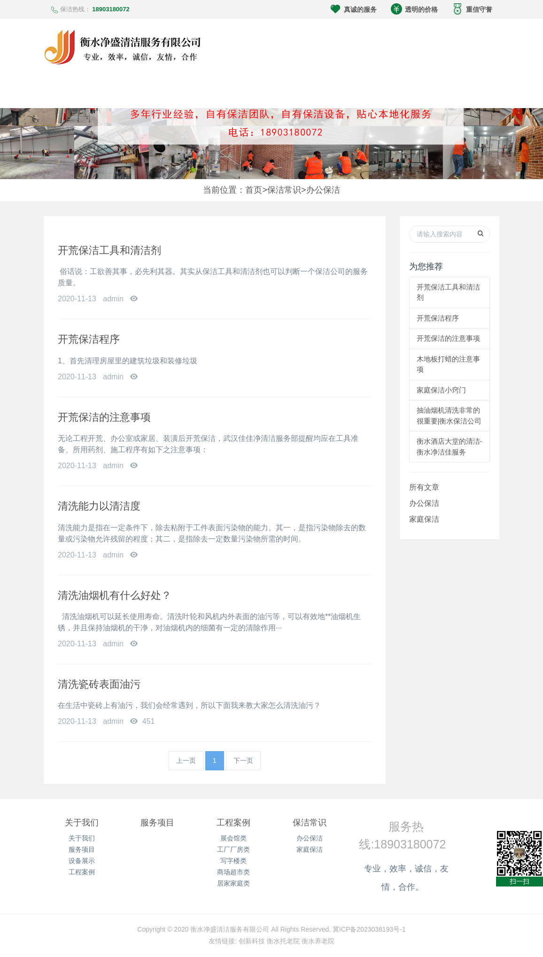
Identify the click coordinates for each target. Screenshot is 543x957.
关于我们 (82, 822)
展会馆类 (233, 838)
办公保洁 (323, 190)
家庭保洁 (424, 519)
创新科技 (252, 941)
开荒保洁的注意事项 (104, 417)
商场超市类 (233, 872)
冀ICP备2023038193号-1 (369, 929)
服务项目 (82, 849)
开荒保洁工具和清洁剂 (109, 250)
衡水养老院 (318, 941)
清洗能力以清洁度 (99, 506)
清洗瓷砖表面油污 (99, 684)
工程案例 (82, 872)
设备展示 (82, 860)
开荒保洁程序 (89, 339)
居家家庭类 (233, 883)
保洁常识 (284, 190)
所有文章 (424, 487)
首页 (253, 190)
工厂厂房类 (233, 849)
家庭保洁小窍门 (441, 390)
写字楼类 (233, 860)
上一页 (186, 760)
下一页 (243, 760)
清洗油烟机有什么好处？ (114, 595)
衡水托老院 (283, 941)
